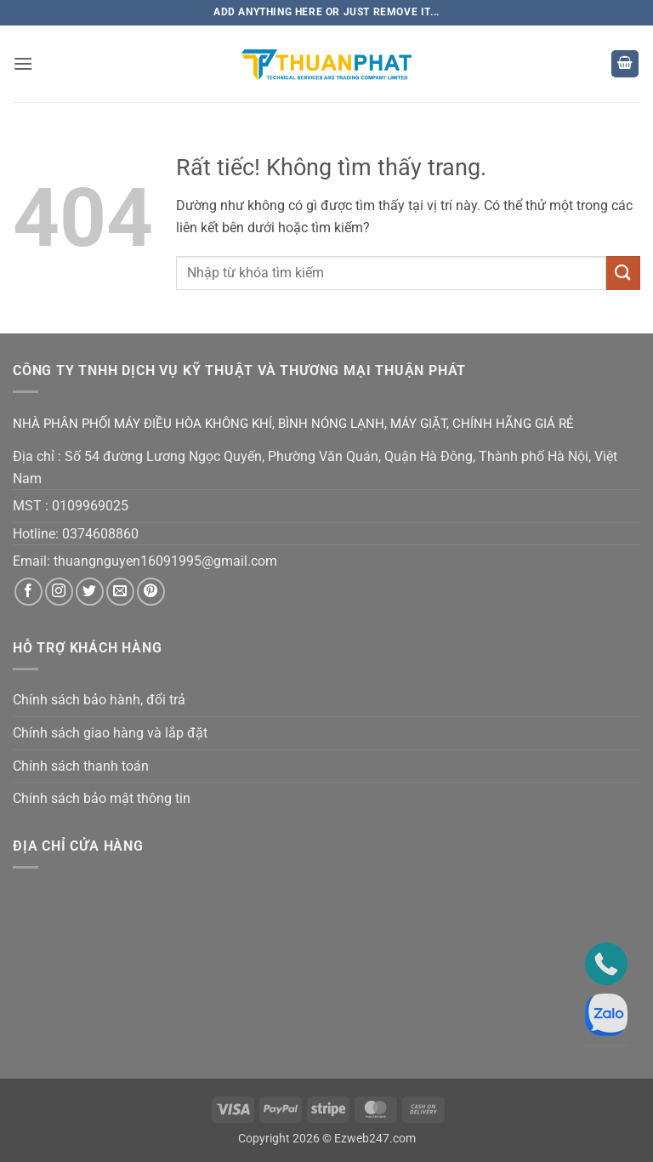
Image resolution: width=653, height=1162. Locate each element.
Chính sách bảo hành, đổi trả (99, 700)
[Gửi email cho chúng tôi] (120, 592)
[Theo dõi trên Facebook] (28, 592)
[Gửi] (623, 272)
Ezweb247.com (375, 1138)
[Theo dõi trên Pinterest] (151, 592)
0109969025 (90, 506)
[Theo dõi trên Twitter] (90, 592)
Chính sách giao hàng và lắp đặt (110, 733)
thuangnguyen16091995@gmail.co (159, 561)
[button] (23, 63)
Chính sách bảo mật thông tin (101, 798)
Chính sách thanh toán (81, 766)
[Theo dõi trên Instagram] (59, 592)
